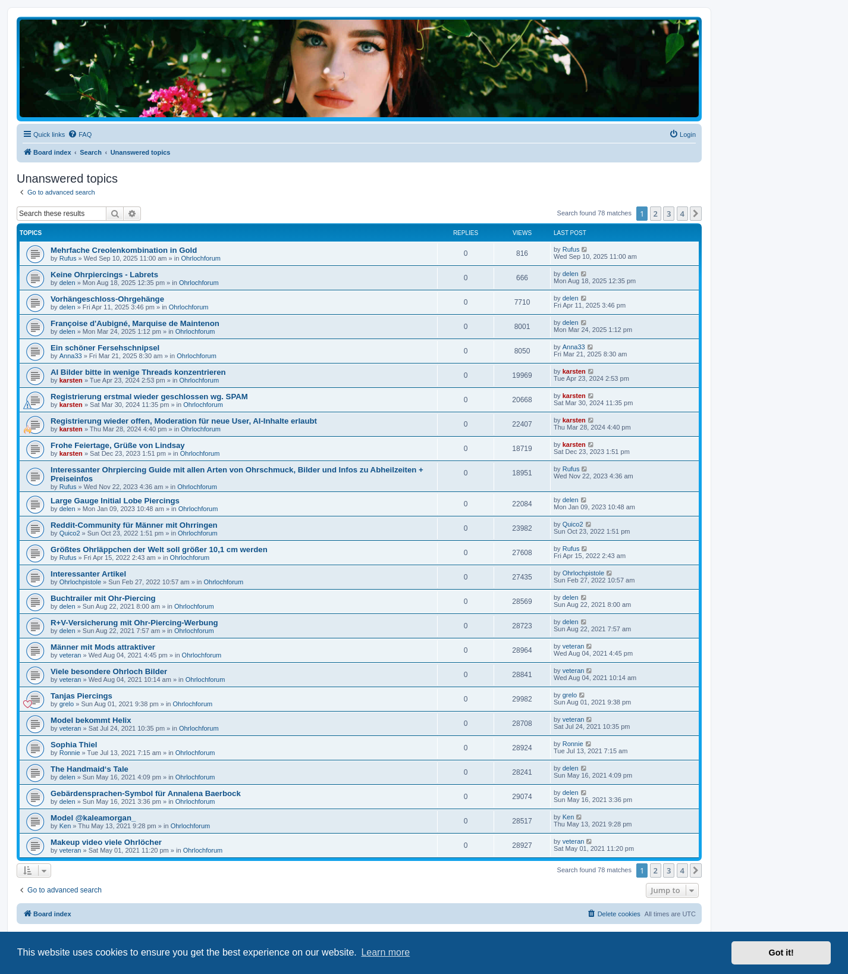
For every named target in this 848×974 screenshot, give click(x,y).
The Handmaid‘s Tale (89, 769)
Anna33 (70, 355)
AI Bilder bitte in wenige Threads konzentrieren (138, 372)
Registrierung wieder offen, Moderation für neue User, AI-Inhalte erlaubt (184, 420)
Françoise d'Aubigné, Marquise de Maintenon (135, 323)
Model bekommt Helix (91, 720)
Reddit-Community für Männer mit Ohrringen (134, 525)
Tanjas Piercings (81, 695)
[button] (696, 213)
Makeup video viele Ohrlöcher (106, 842)
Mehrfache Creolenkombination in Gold (124, 250)
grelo (66, 703)
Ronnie (69, 752)
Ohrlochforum (201, 258)
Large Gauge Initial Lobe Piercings (115, 500)
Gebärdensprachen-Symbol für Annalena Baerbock (146, 793)
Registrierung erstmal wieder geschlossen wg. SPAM (149, 396)
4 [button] (682, 213)
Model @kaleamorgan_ (93, 817)
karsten (71, 380)
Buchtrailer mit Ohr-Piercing (103, 598)
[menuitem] (80, 134)
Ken (65, 825)
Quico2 (69, 533)
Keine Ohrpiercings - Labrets (104, 274)
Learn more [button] (385, 952)
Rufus (68, 258)
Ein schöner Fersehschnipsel (105, 347)
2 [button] (656, 213)
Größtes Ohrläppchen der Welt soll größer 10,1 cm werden (159, 549)
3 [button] (669, 213)
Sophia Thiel (74, 744)
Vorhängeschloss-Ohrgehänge (107, 299)
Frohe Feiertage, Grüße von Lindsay (118, 445)
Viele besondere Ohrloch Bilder (109, 671)
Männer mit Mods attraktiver (103, 647)
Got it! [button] (781, 952)
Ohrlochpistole (80, 581)
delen (67, 282)
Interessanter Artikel (88, 573)
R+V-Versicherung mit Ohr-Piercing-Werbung (134, 622)
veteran (70, 655)
